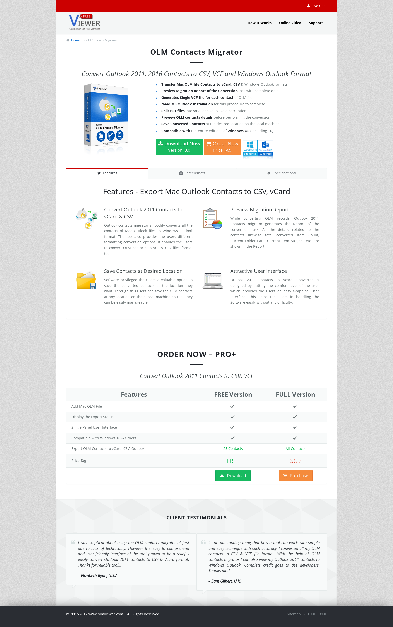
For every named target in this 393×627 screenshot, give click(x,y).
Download (233, 475)
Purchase (295, 475)
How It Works (260, 22)
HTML (311, 614)
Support (316, 22)
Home (75, 40)
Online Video (290, 22)
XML (323, 614)
